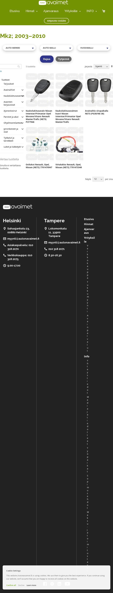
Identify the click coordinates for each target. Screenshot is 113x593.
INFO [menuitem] (90, 11)
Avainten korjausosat (9, 103)
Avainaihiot (9, 89)
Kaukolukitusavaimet (14, 95)
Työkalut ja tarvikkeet (9, 139)
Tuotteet (5, 79)
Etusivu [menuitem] (15, 11)
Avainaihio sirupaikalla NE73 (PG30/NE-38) (96, 112)
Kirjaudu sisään (56, 20)
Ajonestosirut (10, 110)
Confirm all (11, 585)
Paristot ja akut (11, 116)
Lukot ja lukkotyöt (12, 146)
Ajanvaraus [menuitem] (51, 11)
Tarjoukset (9, 83)
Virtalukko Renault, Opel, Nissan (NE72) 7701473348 (68, 166)
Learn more (31, 585)
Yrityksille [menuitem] (71, 11)
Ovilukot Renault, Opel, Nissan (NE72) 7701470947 (39, 166)
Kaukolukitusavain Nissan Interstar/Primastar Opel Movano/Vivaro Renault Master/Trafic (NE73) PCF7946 (39, 116)
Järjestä (88, 66)
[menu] (53, 11)
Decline (21, 585)
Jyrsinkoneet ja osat (11, 130)
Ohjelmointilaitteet (13, 122)
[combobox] (19, 48)
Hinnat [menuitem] (30, 11)
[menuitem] (36, 11)
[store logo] (53, 2)
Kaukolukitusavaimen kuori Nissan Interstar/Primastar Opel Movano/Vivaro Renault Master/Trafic (68, 116)
